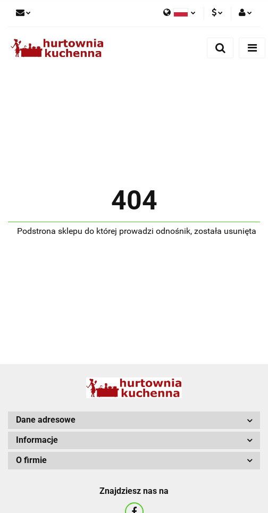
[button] (134, 420)
